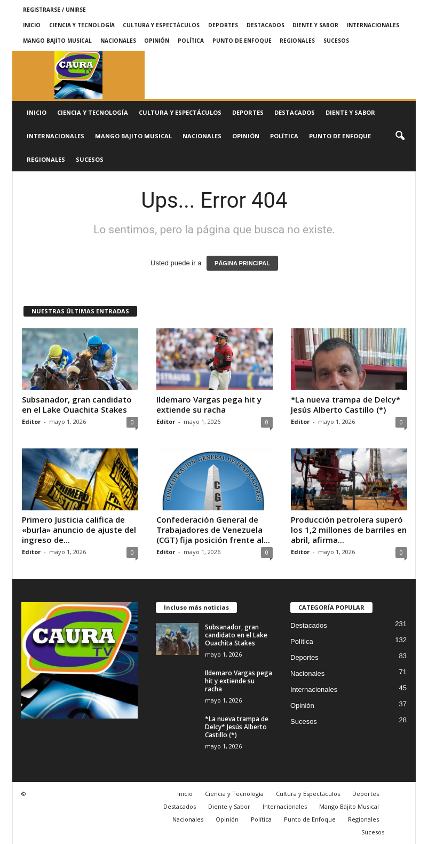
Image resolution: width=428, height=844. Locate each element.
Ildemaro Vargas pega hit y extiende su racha (208, 404)
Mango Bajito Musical (57, 40)
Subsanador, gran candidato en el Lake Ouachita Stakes (77, 404)
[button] (399, 136)
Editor (31, 421)
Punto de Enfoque (242, 40)
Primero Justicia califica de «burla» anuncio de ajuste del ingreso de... (79, 529)
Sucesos (336, 40)
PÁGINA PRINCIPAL (242, 263)
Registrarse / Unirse (54, 9)
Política (191, 40)
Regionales (297, 40)
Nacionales (118, 40)
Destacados (265, 25)
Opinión (156, 40)
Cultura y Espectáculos (161, 25)
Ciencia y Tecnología (82, 25)
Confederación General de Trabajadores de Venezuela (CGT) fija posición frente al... (213, 529)
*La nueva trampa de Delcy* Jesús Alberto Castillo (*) (345, 404)
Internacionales (373, 25)
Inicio (32, 25)
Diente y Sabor (315, 25)
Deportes (223, 25)
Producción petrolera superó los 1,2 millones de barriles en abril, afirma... (349, 529)
